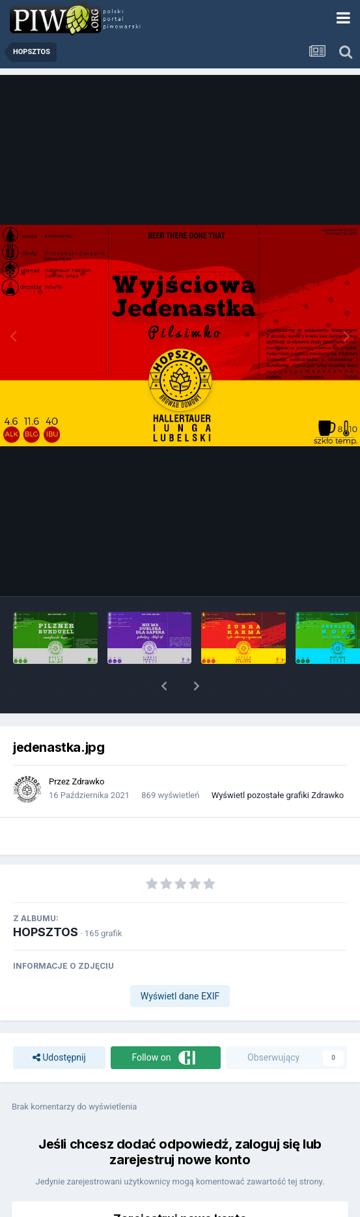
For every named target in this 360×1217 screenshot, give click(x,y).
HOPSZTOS (45, 932)
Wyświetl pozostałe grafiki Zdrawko (278, 795)
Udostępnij (59, 1057)
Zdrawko (88, 781)
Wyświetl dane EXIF (180, 996)
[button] (164, 686)
